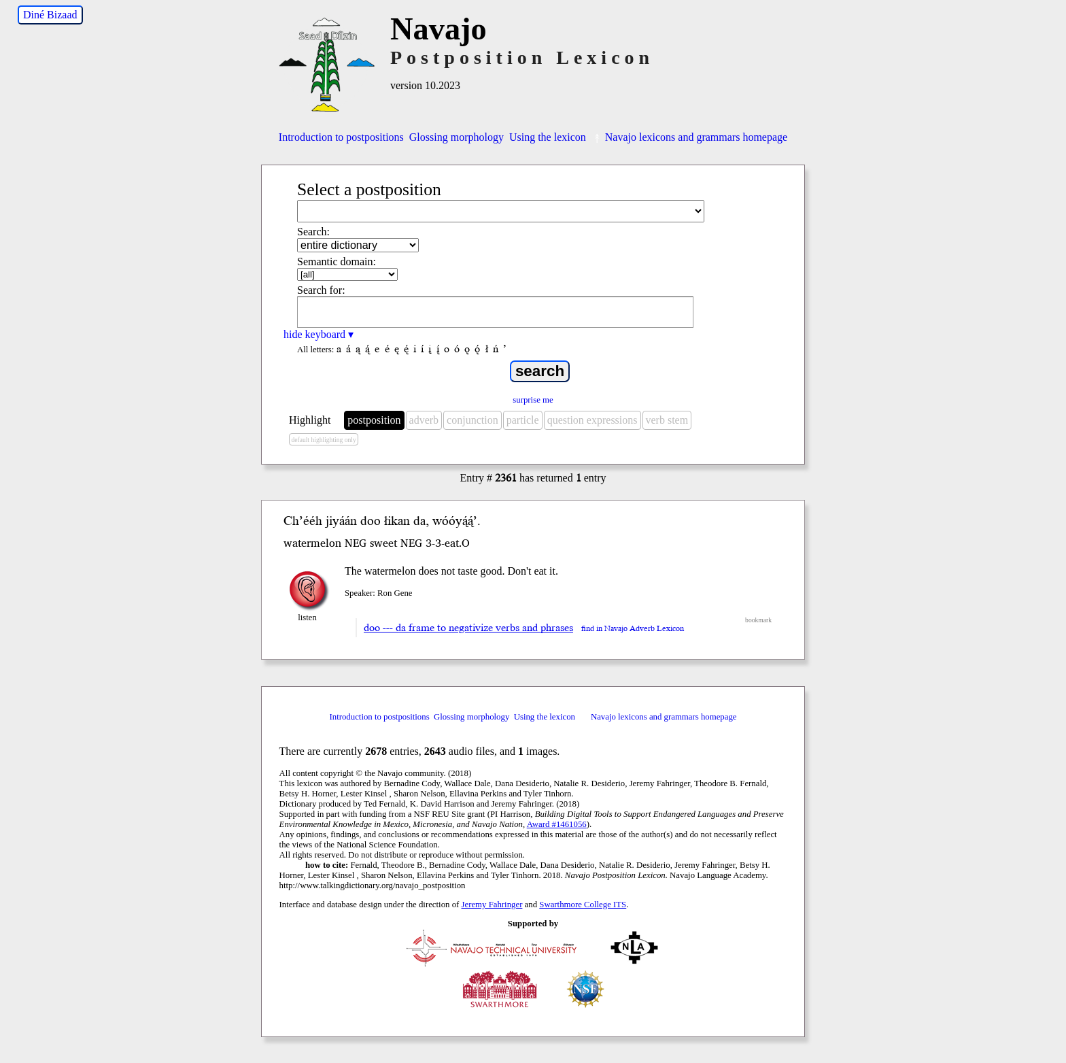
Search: (313, 231)
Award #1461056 (557, 824)
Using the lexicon (547, 137)
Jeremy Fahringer (492, 904)
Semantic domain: (336, 261)
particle (522, 420)
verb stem (667, 420)
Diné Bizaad (50, 14)
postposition (373, 420)
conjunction (472, 420)
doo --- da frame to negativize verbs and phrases (468, 628)
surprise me (533, 400)
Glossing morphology (456, 137)
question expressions (592, 420)
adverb (424, 420)
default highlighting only (323, 439)
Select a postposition (369, 189)
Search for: (321, 290)
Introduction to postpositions (341, 137)
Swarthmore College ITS (582, 904)
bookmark (758, 620)
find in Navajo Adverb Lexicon (632, 628)
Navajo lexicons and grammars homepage (689, 137)
